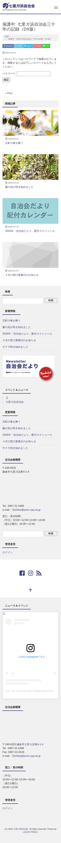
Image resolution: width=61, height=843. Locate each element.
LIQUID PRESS (30, 832)
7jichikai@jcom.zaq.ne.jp (26, 509)
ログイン (7, 552)
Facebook (8, 46)
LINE (46, 46)
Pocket (37, 46)
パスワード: (26, 73)
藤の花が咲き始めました (16, 327)
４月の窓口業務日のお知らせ (19, 340)
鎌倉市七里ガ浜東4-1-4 (30, 744)
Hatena (28, 46)
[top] (30, 590)
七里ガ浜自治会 (15, 402)
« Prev (9, 93)
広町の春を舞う (11, 320)
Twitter (18, 46)
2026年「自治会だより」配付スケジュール (27, 333)
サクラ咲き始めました (15, 346)
